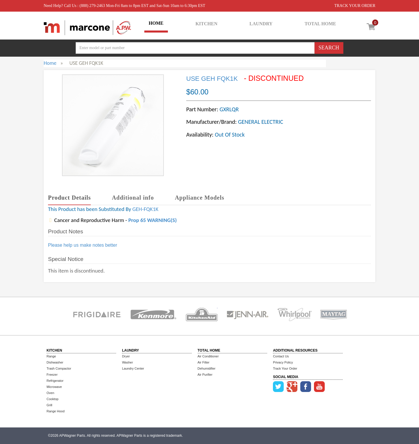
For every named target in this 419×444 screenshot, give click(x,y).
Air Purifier (205, 374)
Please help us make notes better (82, 245)
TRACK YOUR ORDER (354, 5)
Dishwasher (55, 362)
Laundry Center (133, 368)
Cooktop (52, 399)
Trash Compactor (59, 368)
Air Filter (204, 362)
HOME (156, 23)
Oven (50, 393)
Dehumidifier (207, 368)
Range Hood (56, 411)
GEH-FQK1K (145, 209)
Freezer (52, 374)
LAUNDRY (260, 23)
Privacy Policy (283, 362)
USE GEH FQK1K (212, 78)
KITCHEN (207, 23)
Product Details (69, 197)
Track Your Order (285, 368)
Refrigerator (55, 380)
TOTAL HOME (320, 23)
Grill (49, 405)
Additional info (133, 197)
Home (50, 63)
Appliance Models (199, 197)
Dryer (126, 356)
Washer (127, 362)
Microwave (54, 386)
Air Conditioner (208, 356)
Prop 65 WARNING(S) (152, 220)
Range (51, 356)
